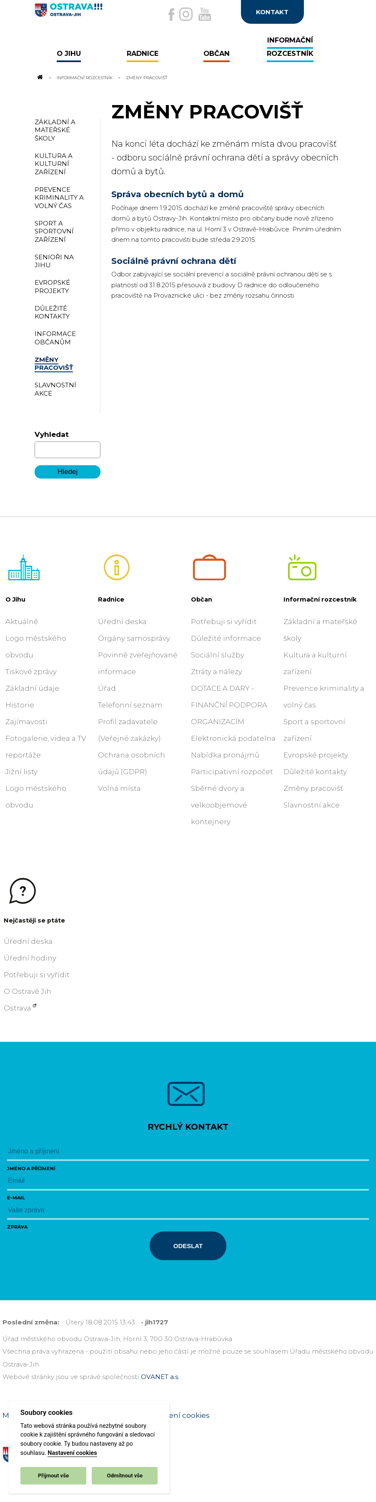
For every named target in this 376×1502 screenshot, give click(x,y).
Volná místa (119, 788)
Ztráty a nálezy (216, 671)
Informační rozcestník (85, 77)
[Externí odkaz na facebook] (171, 14)
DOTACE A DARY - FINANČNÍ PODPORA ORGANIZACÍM (229, 705)
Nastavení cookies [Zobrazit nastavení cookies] (177, 1415)
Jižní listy (21, 771)
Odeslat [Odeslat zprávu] (188, 1245)
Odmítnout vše (125, 1475)
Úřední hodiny (30, 958)
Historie (19, 705)
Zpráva (17, 1227)
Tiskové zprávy (31, 671)
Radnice (111, 599)
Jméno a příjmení (31, 1168)
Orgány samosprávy (134, 638)
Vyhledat (52, 434)
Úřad (107, 688)
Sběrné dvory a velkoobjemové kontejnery (219, 805)
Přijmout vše (53, 1475)
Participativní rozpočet (232, 771)
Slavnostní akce (311, 805)
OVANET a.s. (160, 1377)
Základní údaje (32, 688)
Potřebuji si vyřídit (224, 621)
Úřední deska (122, 621)
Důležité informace (226, 638)
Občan (201, 599)
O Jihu (15, 599)
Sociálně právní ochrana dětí (173, 261)
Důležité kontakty (315, 771)
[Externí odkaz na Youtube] (204, 14)
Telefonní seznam (130, 705)
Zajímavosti (26, 721)
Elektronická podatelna (233, 738)
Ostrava (17, 1008)
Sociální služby (217, 655)
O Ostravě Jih (27, 991)
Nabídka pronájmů (225, 755)
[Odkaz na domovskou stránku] (40, 77)
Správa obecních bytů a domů (177, 194)
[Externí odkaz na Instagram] (186, 14)
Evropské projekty (315, 755)
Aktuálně (21, 621)
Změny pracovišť (313, 788)
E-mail (16, 1198)
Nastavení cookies (72, 1453)
